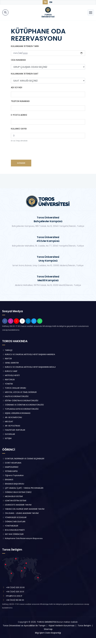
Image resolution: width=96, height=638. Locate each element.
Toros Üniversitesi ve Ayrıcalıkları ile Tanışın (24, 625)
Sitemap (48, 629)
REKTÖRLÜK (8, 379)
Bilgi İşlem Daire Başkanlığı (48, 632)
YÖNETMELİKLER (10, 526)
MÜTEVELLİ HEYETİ (11, 375)
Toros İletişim (84, 625)
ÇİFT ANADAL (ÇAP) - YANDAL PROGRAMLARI (22, 488)
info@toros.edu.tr (14, 596)
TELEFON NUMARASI (20, 101)
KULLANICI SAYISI (19, 128)
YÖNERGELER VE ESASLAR (14, 517)
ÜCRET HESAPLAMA (11, 463)
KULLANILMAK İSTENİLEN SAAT (24, 73)
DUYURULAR (8, 434)
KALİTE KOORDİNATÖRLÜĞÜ (15, 396)
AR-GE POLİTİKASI (11, 426)
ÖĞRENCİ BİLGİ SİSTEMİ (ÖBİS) (16, 492)
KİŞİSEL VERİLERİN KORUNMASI (16, 413)
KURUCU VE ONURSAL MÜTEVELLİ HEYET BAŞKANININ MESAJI (29, 367)
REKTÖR (7, 358)
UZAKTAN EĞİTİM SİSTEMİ (14, 500)
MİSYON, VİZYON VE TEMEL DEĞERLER (19, 392)
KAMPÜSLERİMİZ (10, 467)
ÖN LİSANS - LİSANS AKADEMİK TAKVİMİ (20, 513)
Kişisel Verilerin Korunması (61, 625)
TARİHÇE (7, 350)
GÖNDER (21, 163)
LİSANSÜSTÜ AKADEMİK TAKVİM (16, 505)
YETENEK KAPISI (10, 471)
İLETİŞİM (6, 438)
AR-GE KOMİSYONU (12, 417)
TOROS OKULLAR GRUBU (14, 388)
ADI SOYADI (16, 87)
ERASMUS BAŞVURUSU (13, 484)
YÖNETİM (7, 384)
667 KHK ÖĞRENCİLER (13, 534)
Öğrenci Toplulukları (13, 475)
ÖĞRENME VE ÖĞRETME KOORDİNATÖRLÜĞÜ (23, 405)
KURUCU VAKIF (9, 371)
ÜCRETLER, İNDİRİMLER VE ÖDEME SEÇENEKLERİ (23, 458)
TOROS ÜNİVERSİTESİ (47, 621)
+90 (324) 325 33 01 (15, 591)
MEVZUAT (7, 421)
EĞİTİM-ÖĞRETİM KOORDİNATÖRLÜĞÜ (20, 400)
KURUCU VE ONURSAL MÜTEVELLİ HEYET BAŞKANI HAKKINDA (28, 354)
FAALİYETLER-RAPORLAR (13, 430)
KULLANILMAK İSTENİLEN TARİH (25, 46)
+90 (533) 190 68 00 (15, 600)
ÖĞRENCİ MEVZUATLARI (13, 521)
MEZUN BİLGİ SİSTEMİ (12, 496)
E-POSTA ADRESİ (19, 114)
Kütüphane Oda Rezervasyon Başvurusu (22, 538)
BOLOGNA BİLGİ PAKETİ (13, 530)
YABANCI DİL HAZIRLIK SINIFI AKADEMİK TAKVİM (23, 509)
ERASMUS (7, 479)
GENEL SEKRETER (10, 363)
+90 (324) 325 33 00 (15, 587)
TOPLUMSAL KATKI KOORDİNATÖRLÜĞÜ (20, 409)
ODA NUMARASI (18, 59)
